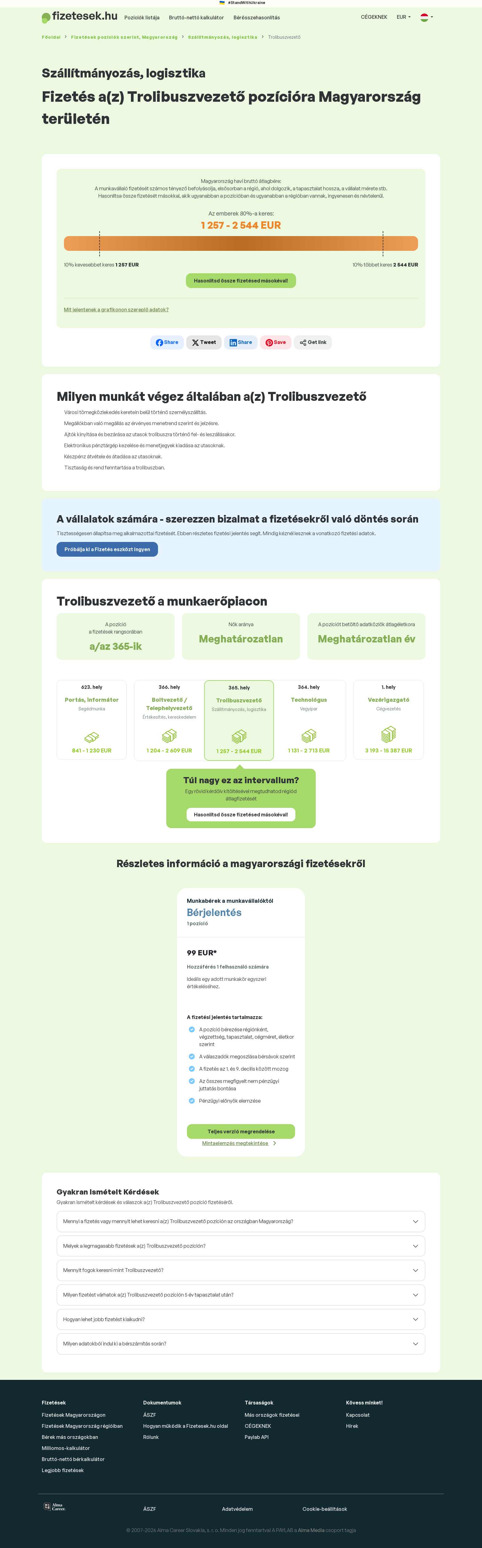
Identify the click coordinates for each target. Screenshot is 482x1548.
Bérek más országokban (70, 1437)
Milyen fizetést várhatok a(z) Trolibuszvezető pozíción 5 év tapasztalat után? (148, 1295)
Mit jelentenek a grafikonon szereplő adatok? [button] (116, 309)
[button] (427, 17)
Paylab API (257, 1437)
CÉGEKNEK (374, 17)
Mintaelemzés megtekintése (235, 1143)
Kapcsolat (358, 1415)
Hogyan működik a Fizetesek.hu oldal (185, 1426)
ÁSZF (149, 1415)
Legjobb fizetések (63, 1470)
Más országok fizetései (272, 1415)
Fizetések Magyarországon (73, 1415)
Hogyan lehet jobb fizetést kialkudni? (103, 1319)
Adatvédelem (237, 1509)
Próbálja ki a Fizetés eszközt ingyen (107, 549)
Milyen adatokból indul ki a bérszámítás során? (114, 1344)
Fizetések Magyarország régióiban (82, 1426)
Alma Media (312, 1530)
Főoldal (51, 37)
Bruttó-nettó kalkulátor (196, 17)
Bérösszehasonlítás (257, 17)
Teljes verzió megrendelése (241, 1131)
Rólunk (151, 1437)
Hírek (352, 1426)
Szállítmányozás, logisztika (223, 37)
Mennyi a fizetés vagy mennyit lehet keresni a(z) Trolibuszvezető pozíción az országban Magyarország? (178, 1221)
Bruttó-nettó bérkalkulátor (73, 1459)
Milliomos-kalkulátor (66, 1448)
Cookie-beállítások (324, 1509)
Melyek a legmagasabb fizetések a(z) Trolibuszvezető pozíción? (134, 1246)
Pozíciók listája (142, 17)
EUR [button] (402, 17)
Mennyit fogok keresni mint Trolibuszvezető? (113, 1270)
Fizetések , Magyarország (124, 37)
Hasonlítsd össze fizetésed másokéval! (241, 281)
